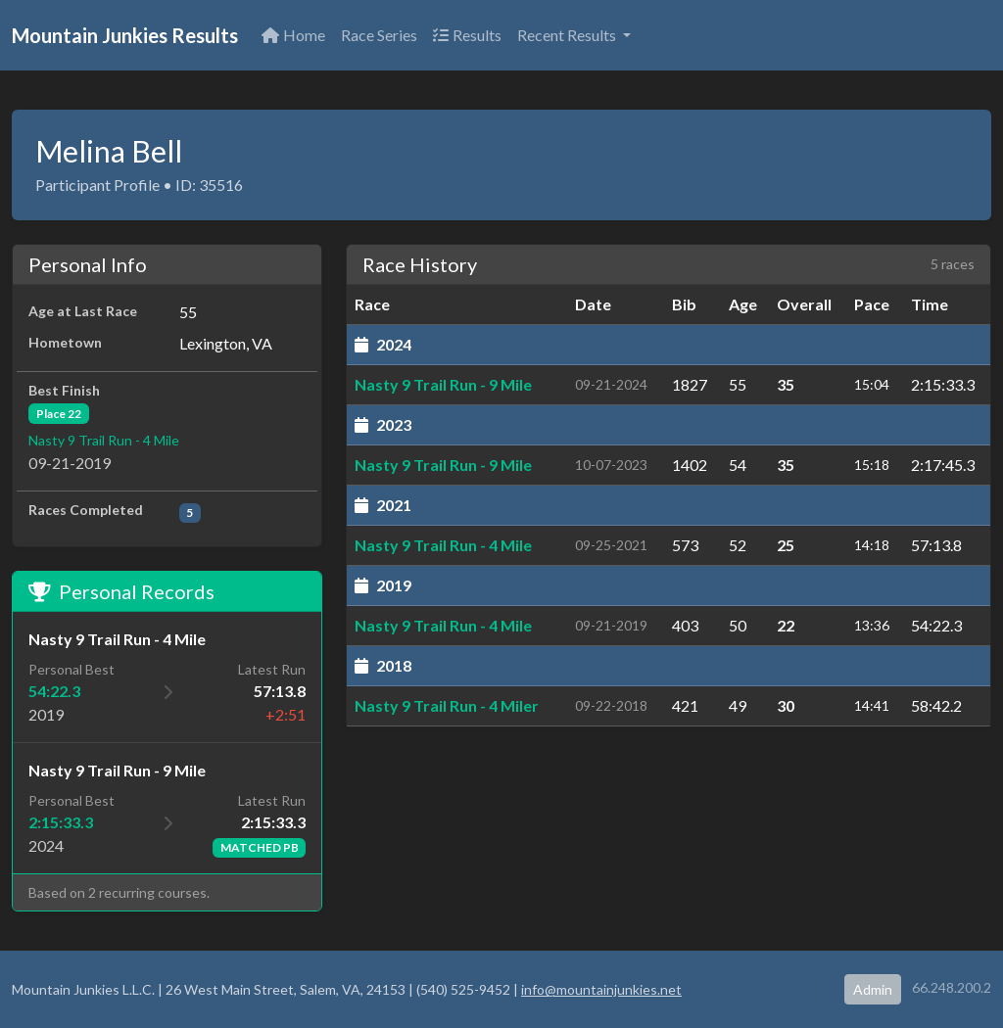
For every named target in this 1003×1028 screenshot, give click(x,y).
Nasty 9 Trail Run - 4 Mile (103, 440)
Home (293, 34)
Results (467, 34)
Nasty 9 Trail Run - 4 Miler (447, 705)
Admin (872, 989)
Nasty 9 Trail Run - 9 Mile (443, 384)
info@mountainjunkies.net (601, 989)
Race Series (379, 34)
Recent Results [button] (568, 34)
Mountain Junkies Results (125, 35)
